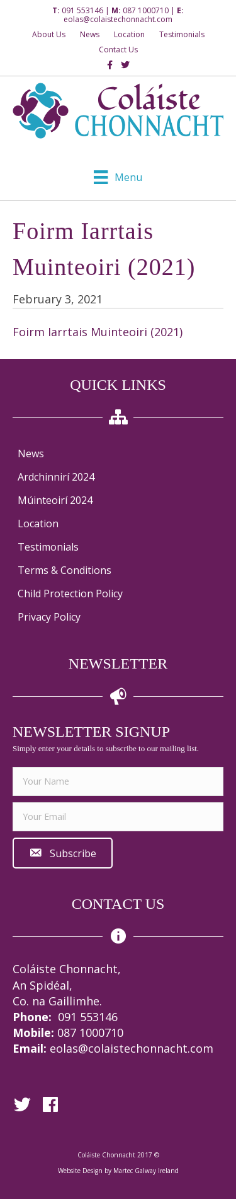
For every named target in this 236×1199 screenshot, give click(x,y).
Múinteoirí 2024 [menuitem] (55, 500)
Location (129, 34)
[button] (63, 853)
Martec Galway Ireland (146, 1170)
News (89, 34)
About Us (48, 34)
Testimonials (182, 34)
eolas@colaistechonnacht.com (118, 19)
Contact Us (118, 49)
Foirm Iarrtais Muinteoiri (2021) (98, 331)
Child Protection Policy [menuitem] (70, 593)
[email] (118, 816)
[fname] (118, 781)
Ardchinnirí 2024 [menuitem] (56, 477)
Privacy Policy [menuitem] (49, 617)
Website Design (80, 1170)
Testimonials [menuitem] (48, 547)
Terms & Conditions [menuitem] (64, 570)
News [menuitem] (31, 453)
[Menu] (117, 177)
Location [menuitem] (38, 523)
